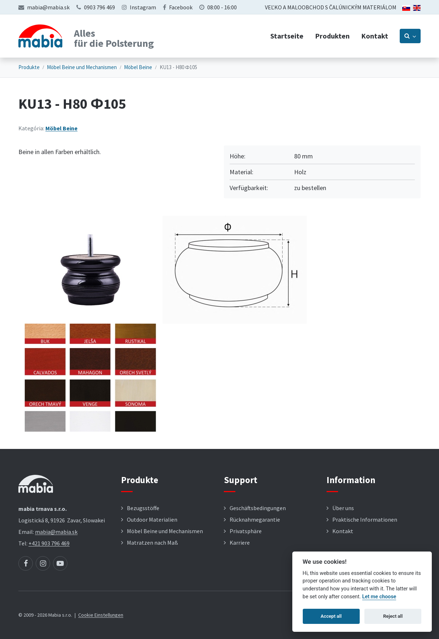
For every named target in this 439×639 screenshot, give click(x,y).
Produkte (29, 67)
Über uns (343, 508)
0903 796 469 (99, 7)
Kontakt (374, 35)
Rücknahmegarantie (255, 519)
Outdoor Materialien (152, 519)
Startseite (286, 35)
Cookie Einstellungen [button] (100, 615)
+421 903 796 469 (49, 543)
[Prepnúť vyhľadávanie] (410, 36)
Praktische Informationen (364, 519)
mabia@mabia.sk (48, 7)
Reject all (393, 616)
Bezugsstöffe (143, 508)
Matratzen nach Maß (152, 542)
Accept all (331, 616)
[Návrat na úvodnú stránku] (40, 36)
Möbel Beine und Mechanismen (82, 67)
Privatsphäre (246, 531)
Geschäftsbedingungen (258, 508)
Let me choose (379, 597)
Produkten (332, 35)
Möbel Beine (138, 67)
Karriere (240, 542)
